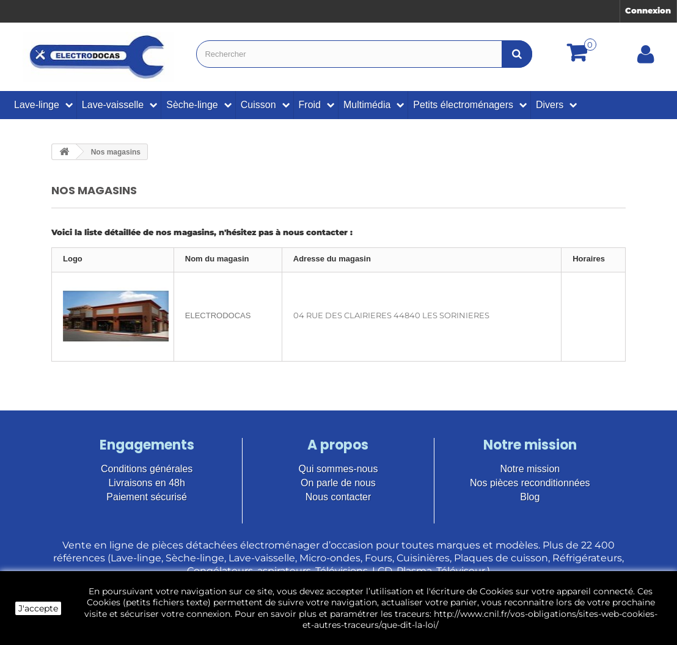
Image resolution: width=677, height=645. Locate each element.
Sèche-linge (192, 105)
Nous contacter (338, 497)
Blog (530, 497)
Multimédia (366, 105)
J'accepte (38, 608)
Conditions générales (146, 469)
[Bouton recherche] (517, 54)
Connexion (648, 10)
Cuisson (258, 105)
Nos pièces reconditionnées (530, 483)
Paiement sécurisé (146, 497)
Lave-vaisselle (113, 105)
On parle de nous (338, 483)
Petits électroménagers (463, 105)
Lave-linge (36, 105)
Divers (549, 105)
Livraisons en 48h (146, 483)
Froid (310, 105)
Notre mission (530, 469)
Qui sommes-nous (338, 469)
